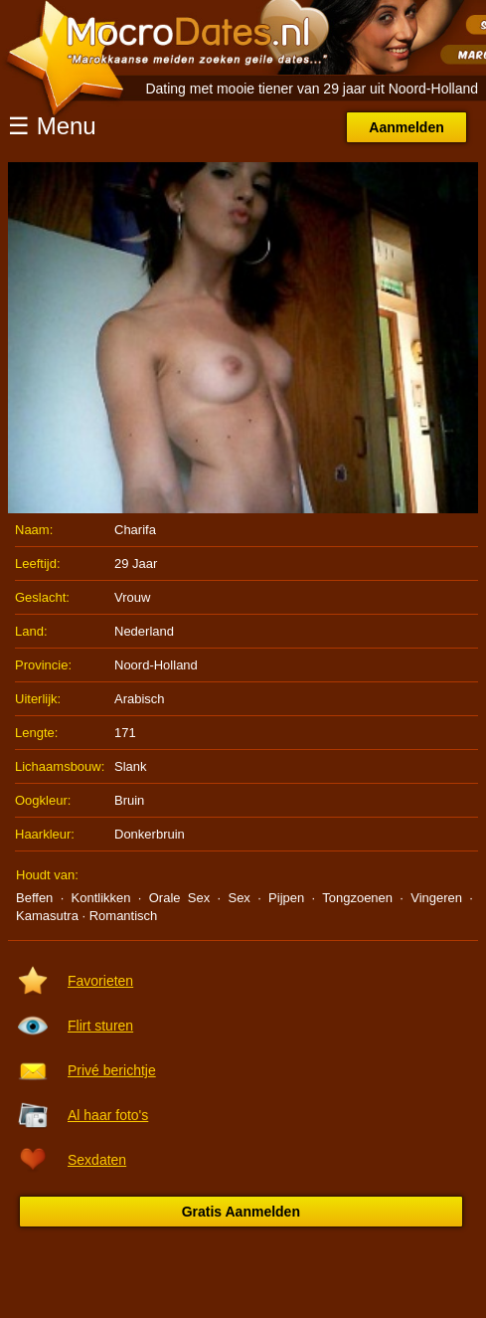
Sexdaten (97, 1160)
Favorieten (100, 981)
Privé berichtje (112, 1070)
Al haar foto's (108, 1115)
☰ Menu (52, 125)
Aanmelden (406, 127)
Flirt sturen (100, 1026)
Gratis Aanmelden (241, 1212)
